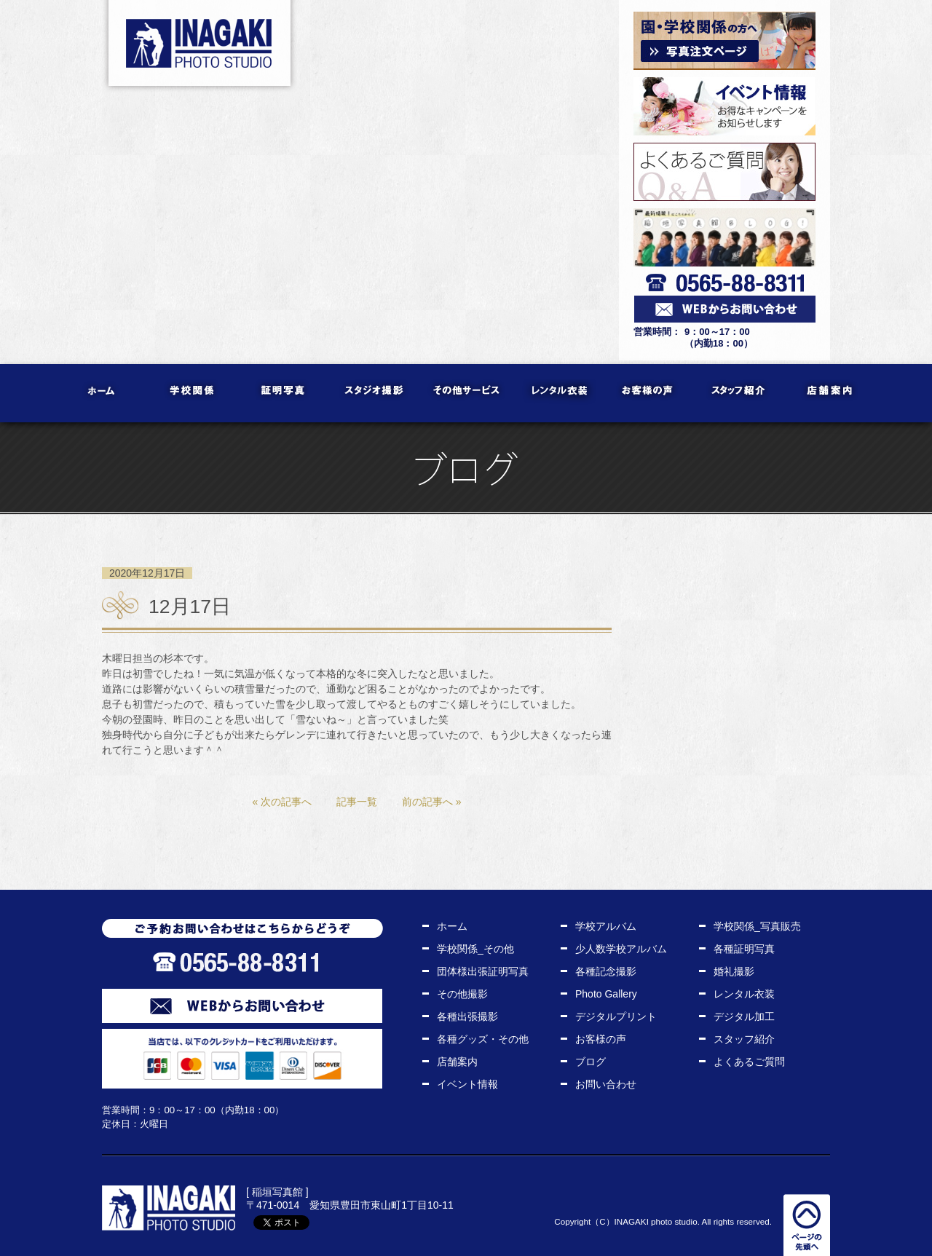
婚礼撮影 (734, 971)
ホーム (102, 393)
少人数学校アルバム (621, 949)
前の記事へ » (432, 801)
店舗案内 (830, 393)
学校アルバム (605, 926)
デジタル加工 (744, 1016)
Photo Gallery (606, 994)
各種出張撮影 (467, 1016)
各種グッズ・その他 (483, 1039)
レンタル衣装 (557, 393)
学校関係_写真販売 (757, 926)
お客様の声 (648, 393)
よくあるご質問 (749, 1061)
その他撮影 (462, 994)
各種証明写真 (744, 949)
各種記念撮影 (605, 971)
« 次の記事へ (282, 801)
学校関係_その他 (475, 949)
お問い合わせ (605, 1084)
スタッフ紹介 (739, 393)
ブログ (590, 1061)
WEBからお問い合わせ (242, 1006)
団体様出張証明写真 (483, 971)
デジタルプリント (616, 1016)
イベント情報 (467, 1084)
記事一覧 (356, 801)
